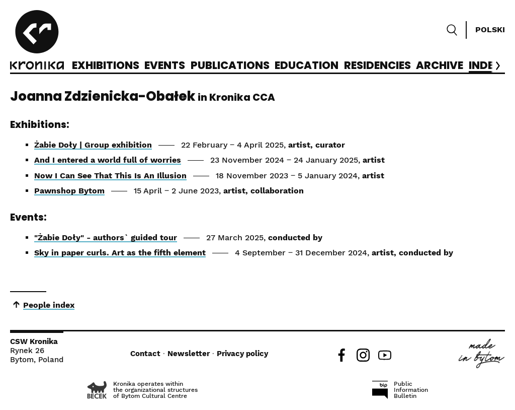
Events (164, 66)
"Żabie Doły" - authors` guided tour (105, 237)
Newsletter (188, 353)
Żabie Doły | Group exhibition (93, 145)
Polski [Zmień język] (490, 29)
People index (48, 305)
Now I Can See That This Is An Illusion (110, 175)
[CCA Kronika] (37, 41)
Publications (230, 66)
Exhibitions (105, 66)
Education (306, 66)
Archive (439, 66)
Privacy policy (242, 353)
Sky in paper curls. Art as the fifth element (120, 252)
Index (485, 66)
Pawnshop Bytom (69, 190)
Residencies (377, 66)
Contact (145, 353)
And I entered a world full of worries (107, 160)
